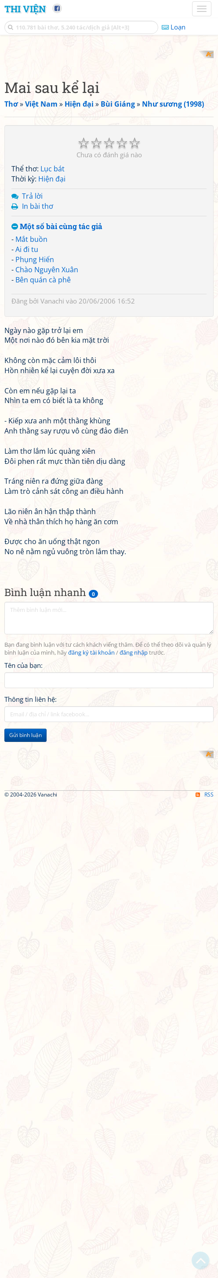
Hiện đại (51, 294)
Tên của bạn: (23, 903)
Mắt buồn (31, 354)
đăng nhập (134, 891)
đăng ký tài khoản (91, 891)
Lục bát (52, 284)
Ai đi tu (26, 365)
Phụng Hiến (34, 374)
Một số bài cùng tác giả (56, 341)
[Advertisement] (109, 112)
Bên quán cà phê (43, 395)
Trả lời (32, 311)
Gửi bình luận (25, 973)
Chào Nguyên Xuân (46, 384)
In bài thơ (37, 321)
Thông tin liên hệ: (30, 937)
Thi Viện (25, 9)
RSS (205, 1270)
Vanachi (52, 415)
